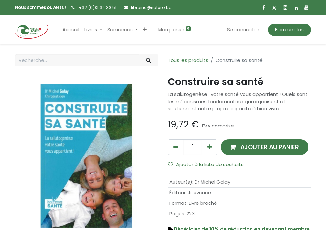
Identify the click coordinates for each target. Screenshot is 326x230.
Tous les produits (188, 60)
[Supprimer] (175, 147)
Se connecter (243, 29)
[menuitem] (71, 30)
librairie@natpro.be (151, 7)
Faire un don (289, 29)
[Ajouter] (209, 147)
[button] (144, 30)
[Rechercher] (148, 60)
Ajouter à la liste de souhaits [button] (206, 164)
